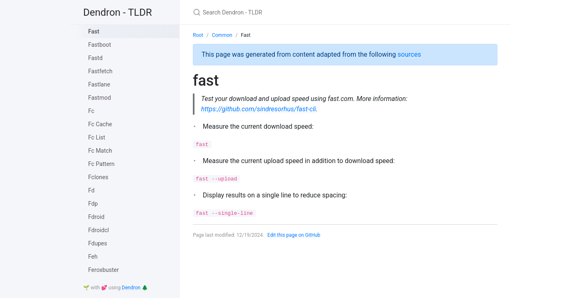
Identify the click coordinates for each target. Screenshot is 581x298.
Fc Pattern (101, 164)
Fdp (93, 203)
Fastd (95, 58)
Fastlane (99, 84)
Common (222, 35)
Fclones (98, 177)
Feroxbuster (103, 270)
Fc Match (100, 150)
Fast (93, 31)
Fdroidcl (98, 230)
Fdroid (96, 217)
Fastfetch (100, 71)
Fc (91, 111)
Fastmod (99, 97)
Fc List (96, 137)
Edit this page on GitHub (294, 235)
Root (198, 35)
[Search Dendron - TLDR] (290, 12)
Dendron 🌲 (135, 288)
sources (409, 54)
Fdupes (97, 243)
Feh (93, 256)
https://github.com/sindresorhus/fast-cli (258, 109)
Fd (91, 190)
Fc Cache (100, 124)
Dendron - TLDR (117, 12)
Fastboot (99, 44)
